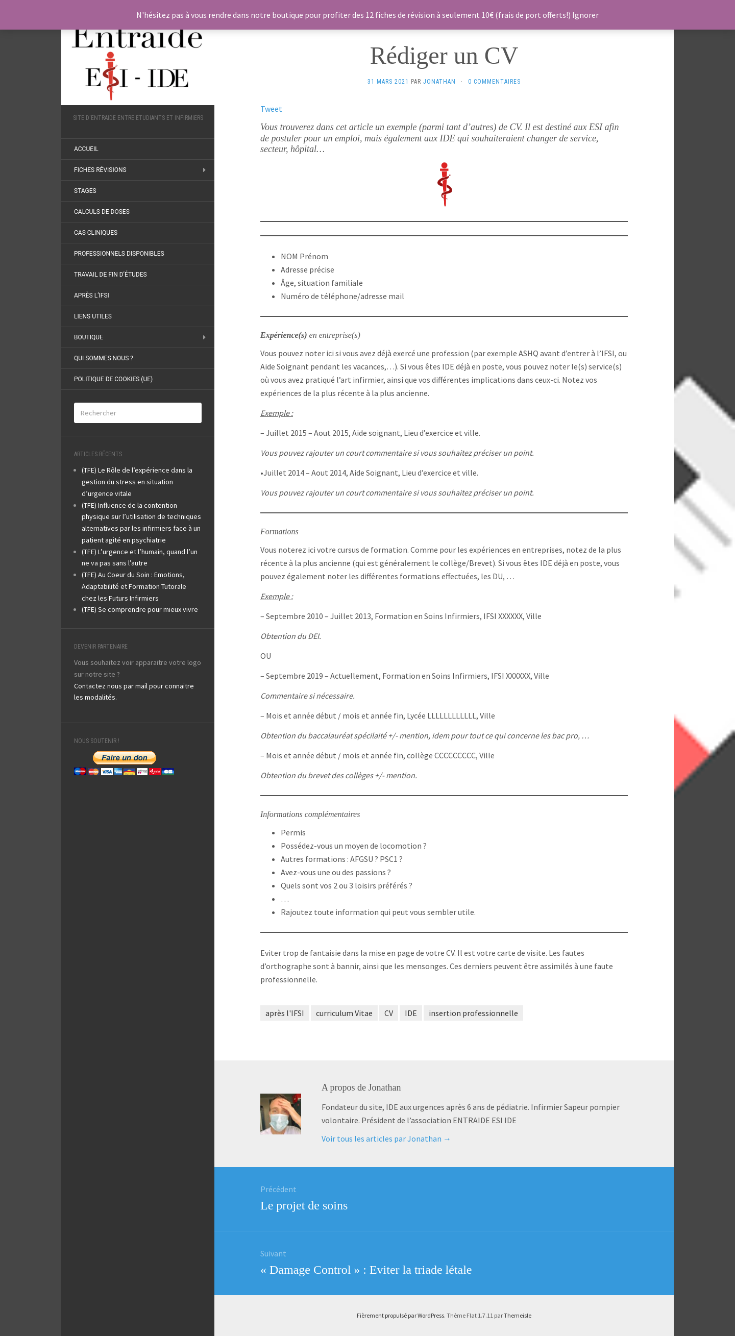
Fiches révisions (100, 170)
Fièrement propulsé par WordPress (400, 1315)
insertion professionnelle (473, 1013)
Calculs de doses (102, 211)
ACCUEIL (86, 149)
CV (388, 1013)
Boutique (88, 337)
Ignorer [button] (585, 15)
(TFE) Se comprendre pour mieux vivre (140, 609)
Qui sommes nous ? (103, 358)
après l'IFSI (284, 1013)
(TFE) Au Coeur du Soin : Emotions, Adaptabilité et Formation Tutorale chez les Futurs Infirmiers (134, 586)
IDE (411, 1013)
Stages (85, 190)
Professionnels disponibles (119, 253)
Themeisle (517, 1315)
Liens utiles (93, 316)
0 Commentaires (494, 81)
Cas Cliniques (95, 232)
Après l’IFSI (91, 295)
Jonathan (439, 81)
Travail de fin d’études (110, 274)
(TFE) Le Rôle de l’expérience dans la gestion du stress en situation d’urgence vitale (137, 481)
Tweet (271, 109)
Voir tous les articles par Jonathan (386, 1138)
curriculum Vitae (344, 1013)
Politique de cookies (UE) (113, 379)
